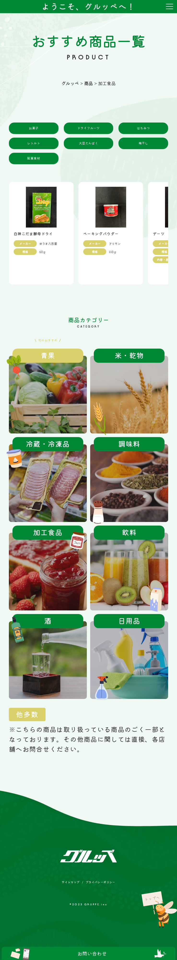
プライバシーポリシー (100, 882)
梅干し (143, 143)
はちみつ (143, 128)
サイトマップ (70, 882)
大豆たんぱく (88, 143)
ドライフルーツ (88, 128)
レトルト (33, 143)
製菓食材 (33, 158)
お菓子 (33, 128)
